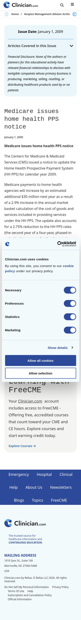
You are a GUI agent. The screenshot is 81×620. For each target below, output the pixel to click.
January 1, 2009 (50, 31)
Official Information (20, 599)
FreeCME (59, 500)
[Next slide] (74, 14)
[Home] (20, 5)
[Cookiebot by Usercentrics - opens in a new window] (57, 244)
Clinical (66, 474)
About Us (33, 487)
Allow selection (40, 373)
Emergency (18, 474)
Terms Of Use (16, 591)
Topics (37, 500)
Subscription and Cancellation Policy (30, 595)
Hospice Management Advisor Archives (48, 14)
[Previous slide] (6, 14)
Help (13, 487)
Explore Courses (22, 446)
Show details (58, 347)
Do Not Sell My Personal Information (26, 587)
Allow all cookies (40, 360)
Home (15, 14)
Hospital (44, 474)
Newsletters (61, 487)
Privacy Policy (60, 587)
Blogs (19, 500)
